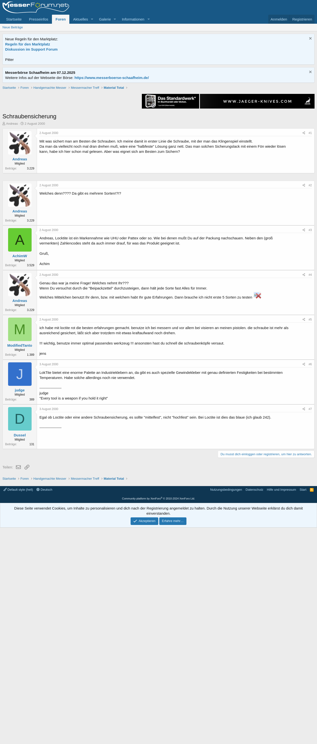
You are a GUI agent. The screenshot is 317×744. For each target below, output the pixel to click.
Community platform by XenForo (158, 714)
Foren (61, 19)
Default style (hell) (18, 706)
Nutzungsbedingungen (226, 706)
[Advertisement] (158, 119)
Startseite (14, 19)
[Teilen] (304, 203)
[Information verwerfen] (310, 39)
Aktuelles (80, 19)
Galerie (105, 19)
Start (303, 706)
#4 (310, 421)
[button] (91, 19)
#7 (310, 555)
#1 (310, 202)
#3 (310, 376)
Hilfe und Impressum (281, 706)
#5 (310, 466)
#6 (310, 511)
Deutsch (44, 706)
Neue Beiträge (12, 27)
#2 (310, 332)
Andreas (12, 193)
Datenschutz (254, 706)
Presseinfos (38, 19)
